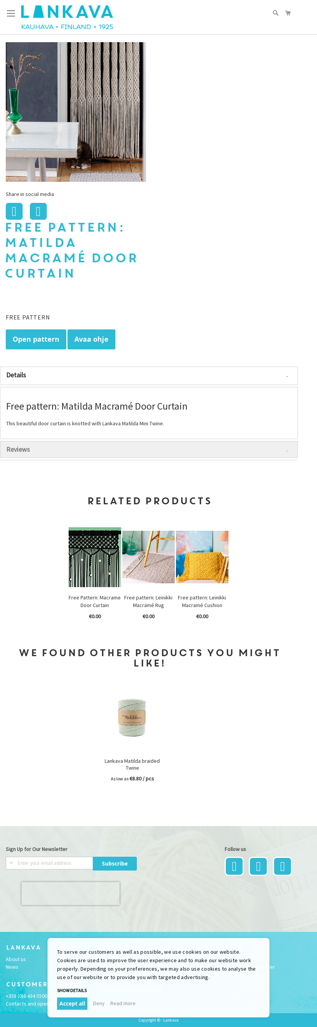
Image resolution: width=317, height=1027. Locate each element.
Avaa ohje (91, 339)
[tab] (149, 376)
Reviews (18, 449)
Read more (123, 1003)
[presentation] (70, 893)
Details (16, 374)
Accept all (72, 1003)
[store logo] (67, 17)
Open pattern (36, 339)
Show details (72, 990)
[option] (95, 576)
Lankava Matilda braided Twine (132, 764)
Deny (99, 1003)
